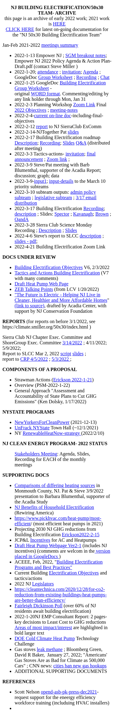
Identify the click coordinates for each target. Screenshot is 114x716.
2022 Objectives (30, 110)
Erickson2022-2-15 (81, 534)
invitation (71, 71)
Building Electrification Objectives (49, 267)
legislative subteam (53, 197)
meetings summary (59, 45)
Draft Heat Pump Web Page (41, 283)
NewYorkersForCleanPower (42, 422)
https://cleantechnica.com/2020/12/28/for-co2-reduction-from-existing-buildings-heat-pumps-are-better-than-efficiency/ (61, 595)
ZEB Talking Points (34, 289)
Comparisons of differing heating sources (55, 485)
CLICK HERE (20, 29)
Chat (104, 77)
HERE (59, 23)
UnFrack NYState (32, 427)
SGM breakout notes (85, 55)
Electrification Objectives (74, 572)
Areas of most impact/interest (43, 627)
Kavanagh (83, 214)
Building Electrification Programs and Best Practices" (59, 564)
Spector (61, 214)
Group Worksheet (55, 77)
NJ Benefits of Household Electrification (54, 507)
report (42, 126)
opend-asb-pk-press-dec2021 (69, 691)
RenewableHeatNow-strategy (52, 433)
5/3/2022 (61, 359)
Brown (102, 214)
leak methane (50, 649)
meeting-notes (64, 110)
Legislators (43, 583)
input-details (61, 181)
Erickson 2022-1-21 (72, 379)
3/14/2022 (72, 342)
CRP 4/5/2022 (34, 359)
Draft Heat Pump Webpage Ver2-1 (48, 545)
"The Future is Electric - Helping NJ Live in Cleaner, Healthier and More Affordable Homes (61, 297)
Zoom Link (84, 104)
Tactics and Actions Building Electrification (57, 272)
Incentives (40, 540)
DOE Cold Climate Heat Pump (45, 638)
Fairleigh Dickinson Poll (38, 605)
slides (73, 132)
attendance (47, 71)
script (65, 353)
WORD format (45, 93)
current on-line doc (52, 115)
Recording (86, 77)
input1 (40, 181)
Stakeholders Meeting (36, 453)
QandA (22, 219)
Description (26, 142)
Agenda (90, 71)
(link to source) (29, 305)
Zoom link (57, 159)
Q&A (81, 142)
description (25, 214)
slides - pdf (25, 241)
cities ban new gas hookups (79, 665)
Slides (68, 142)
